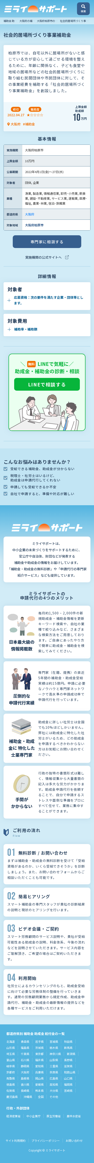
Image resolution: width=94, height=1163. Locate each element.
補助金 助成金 (12, 21)
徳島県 (10, 1084)
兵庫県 (39, 1072)
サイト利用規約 (16, 1140)
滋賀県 (68, 1066)
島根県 (25, 1078)
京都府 (10, 1072)
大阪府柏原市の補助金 (50, 21)
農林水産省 (74, 1116)
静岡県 (25, 1066)
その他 (54, 1097)
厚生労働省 (54, 1116)
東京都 (39, 1054)
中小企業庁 (33, 1116)
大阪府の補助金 (28, 21)
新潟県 (71, 1054)
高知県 (54, 1084)
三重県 (54, 1066)
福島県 (25, 1048)
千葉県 (25, 1054)
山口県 (68, 1078)
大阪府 (29, 214)
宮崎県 (68, 1091)
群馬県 (68, 1048)
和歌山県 (69, 1072)
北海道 (10, 1041)
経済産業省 (13, 1116)
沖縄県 (28, 1097)
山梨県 (54, 1060)
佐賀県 (10, 1091)
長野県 (68, 1060)
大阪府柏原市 (34, 225)
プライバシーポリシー (45, 1140)
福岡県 (68, 1084)
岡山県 (39, 1078)
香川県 (25, 1084)
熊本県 (39, 1091)
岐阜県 (10, 1066)
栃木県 (54, 1048)
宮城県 (54, 1041)
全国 (41, 1097)
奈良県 (54, 1072)
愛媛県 (39, 1084)
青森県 (25, 1041)
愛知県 (39, 1066)
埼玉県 (10, 1054)
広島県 (54, 1078)
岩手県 (39, 1041)
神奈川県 (55, 1054)
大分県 (54, 1091)
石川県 (25, 1060)
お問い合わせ (74, 1140)
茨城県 (39, 1048)
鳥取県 (10, 1078)
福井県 (39, 1060)
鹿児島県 (12, 1097)
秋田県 (68, 1041)
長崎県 (25, 1091)
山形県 (10, 1048)
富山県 (10, 1060)
